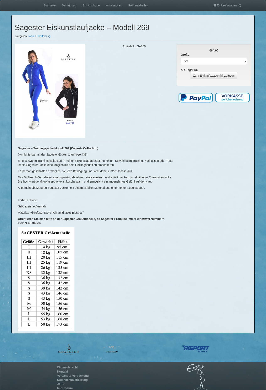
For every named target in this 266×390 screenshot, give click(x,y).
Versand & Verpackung (73, 375)
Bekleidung (69, 5)
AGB (60, 384)
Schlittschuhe (91, 5)
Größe (185, 54)
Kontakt (62, 371)
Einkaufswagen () (227, 5)
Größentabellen (138, 5)
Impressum (65, 388)
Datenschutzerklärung (72, 379)
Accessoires (114, 5)
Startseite (49, 5)
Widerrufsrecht (67, 367)
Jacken (32, 36)
